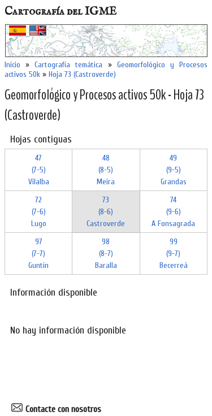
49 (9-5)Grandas (174, 170)
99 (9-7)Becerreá (173, 253)
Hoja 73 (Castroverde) (82, 74)
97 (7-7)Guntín (38, 253)
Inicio (12, 65)
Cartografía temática (68, 65)
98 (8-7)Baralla (106, 253)
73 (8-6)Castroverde (105, 211)
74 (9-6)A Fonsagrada (173, 211)
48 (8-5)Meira (106, 170)
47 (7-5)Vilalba (38, 170)
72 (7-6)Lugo (38, 211)
